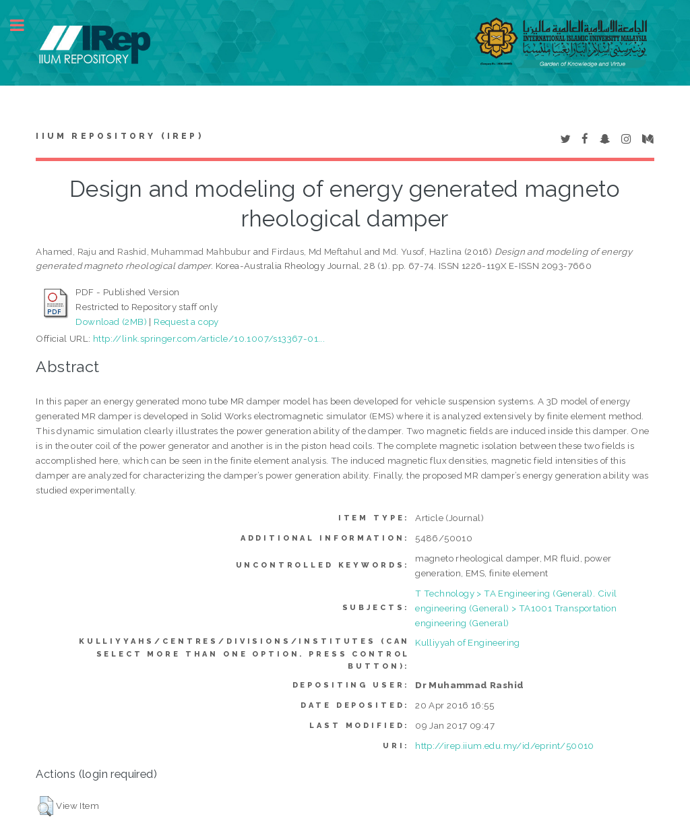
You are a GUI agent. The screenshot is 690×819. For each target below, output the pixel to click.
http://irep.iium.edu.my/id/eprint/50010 (504, 745)
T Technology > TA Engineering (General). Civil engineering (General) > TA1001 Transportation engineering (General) (516, 608)
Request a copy (186, 321)
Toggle (24, 25)
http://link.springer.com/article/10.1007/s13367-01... (209, 338)
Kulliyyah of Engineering (467, 642)
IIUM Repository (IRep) (119, 136)
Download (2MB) (111, 321)
